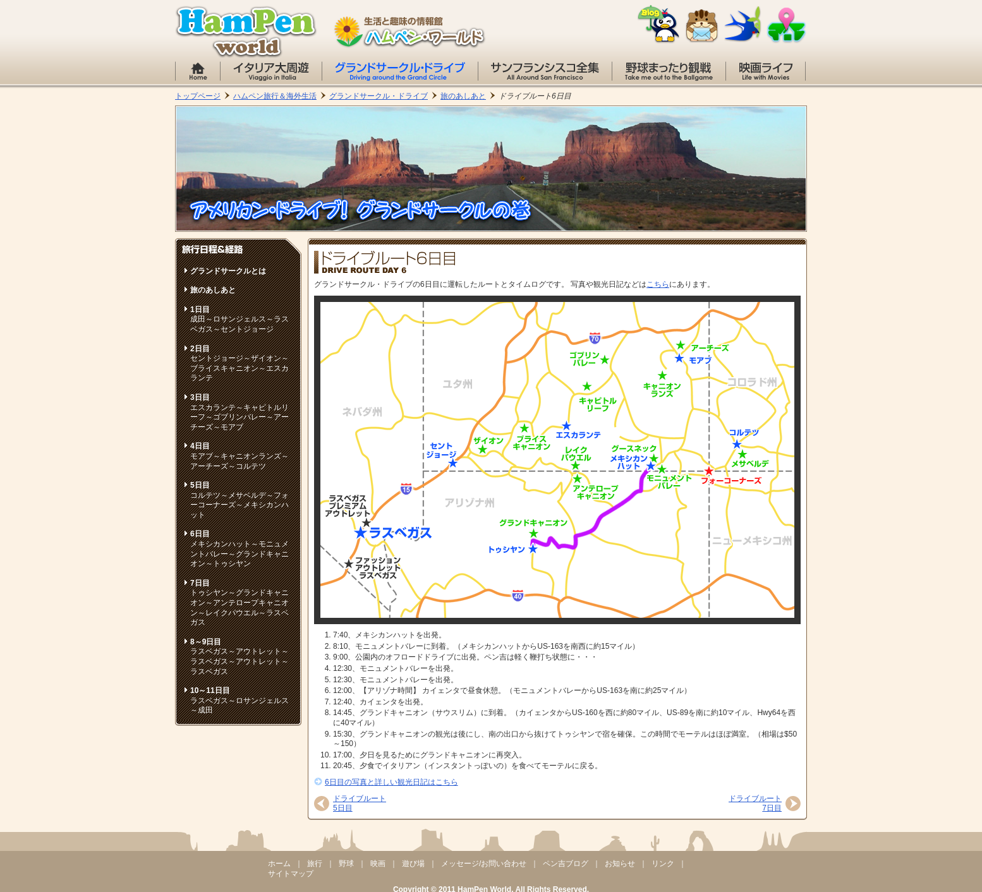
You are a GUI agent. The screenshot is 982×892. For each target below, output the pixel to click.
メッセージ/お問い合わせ (483, 863)
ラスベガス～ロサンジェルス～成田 (239, 700)
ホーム (198, 71)
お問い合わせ (702, 26)
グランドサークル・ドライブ (400, 71)
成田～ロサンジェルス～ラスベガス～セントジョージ (239, 319)
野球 (346, 863)
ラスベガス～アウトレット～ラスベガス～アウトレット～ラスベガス (239, 656)
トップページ (198, 96)
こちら (657, 284)
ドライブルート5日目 (359, 803)
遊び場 (413, 863)
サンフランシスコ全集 (545, 71)
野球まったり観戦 (668, 71)
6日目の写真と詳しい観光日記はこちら (391, 782)
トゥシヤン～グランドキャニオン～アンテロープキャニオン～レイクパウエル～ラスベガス (239, 603)
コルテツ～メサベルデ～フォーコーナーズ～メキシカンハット (239, 500)
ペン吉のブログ (659, 24)
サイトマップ (786, 26)
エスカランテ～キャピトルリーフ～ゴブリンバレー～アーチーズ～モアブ (239, 412)
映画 (377, 863)
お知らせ (620, 863)
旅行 (314, 863)
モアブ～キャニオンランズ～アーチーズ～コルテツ (239, 456)
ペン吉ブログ (565, 863)
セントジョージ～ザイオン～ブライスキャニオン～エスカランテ (239, 363)
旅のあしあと (463, 96)
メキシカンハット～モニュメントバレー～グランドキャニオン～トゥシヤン (239, 548)
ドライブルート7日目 (755, 803)
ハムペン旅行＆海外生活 (275, 96)
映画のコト (765, 71)
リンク (742, 25)
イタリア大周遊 (271, 71)
